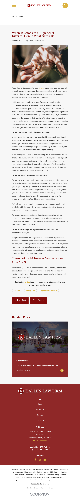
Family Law (30, 290)
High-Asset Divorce (49, 290)
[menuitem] (29, 488)
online (27, 282)
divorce (41, 88)
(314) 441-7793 (40, 450)
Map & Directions (40, 441)
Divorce (17, 290)
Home (40, 404)
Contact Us (40, 420)
